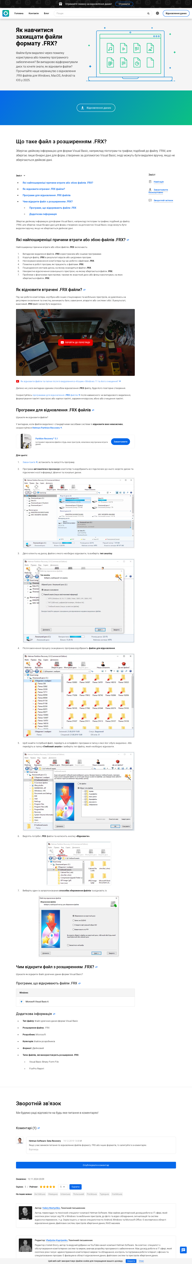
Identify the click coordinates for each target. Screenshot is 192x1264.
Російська (92, 1194)
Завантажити (120, 441)
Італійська (117, 1194)
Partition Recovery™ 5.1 (46, 438)
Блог (46, 13)
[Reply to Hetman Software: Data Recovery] (34, 1149)
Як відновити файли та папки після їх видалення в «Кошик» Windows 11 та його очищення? (69, 381)
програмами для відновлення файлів (55, 395)
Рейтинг (33, 1187)
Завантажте (29, 462)
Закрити (131, 1261)
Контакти (34, 13)
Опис (141, 1261)
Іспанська (65, 1194)
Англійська (39, 1194)
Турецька (104, 1194)
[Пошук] (148, 13)
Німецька (53, 1194)
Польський (78, 1194)
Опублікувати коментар (96, 1165)
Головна (18, 13)
